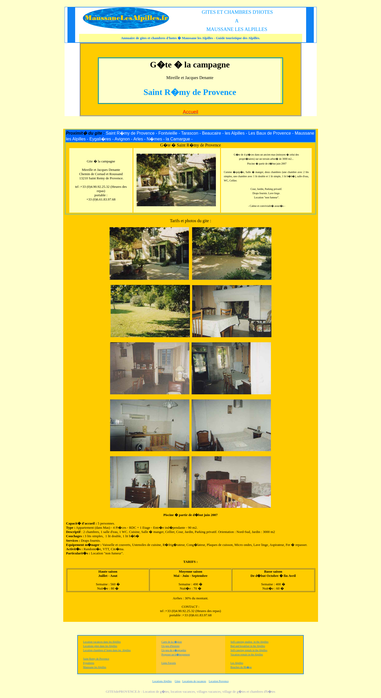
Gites (177, 681)
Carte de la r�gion (171, 641)
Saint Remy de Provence (96, 658)
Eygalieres (88, 662)
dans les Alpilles (108, 646)
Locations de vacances (194, 681)
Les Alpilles (236, 662)
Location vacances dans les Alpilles (102, 641)
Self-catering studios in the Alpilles (249, 641)
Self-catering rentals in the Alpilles (248, 650)
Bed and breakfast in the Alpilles (247, 646)
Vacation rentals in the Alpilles (246, 654)
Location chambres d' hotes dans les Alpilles (107, 650)
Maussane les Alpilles (94, 667)
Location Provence (219, 681)
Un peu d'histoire (170, 646)
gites (96, 646)
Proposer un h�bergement (175, 654)
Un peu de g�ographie (173, 650)
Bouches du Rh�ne (241, 667)
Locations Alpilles (162, 681)
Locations (88, 646)
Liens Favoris (168, 662)
